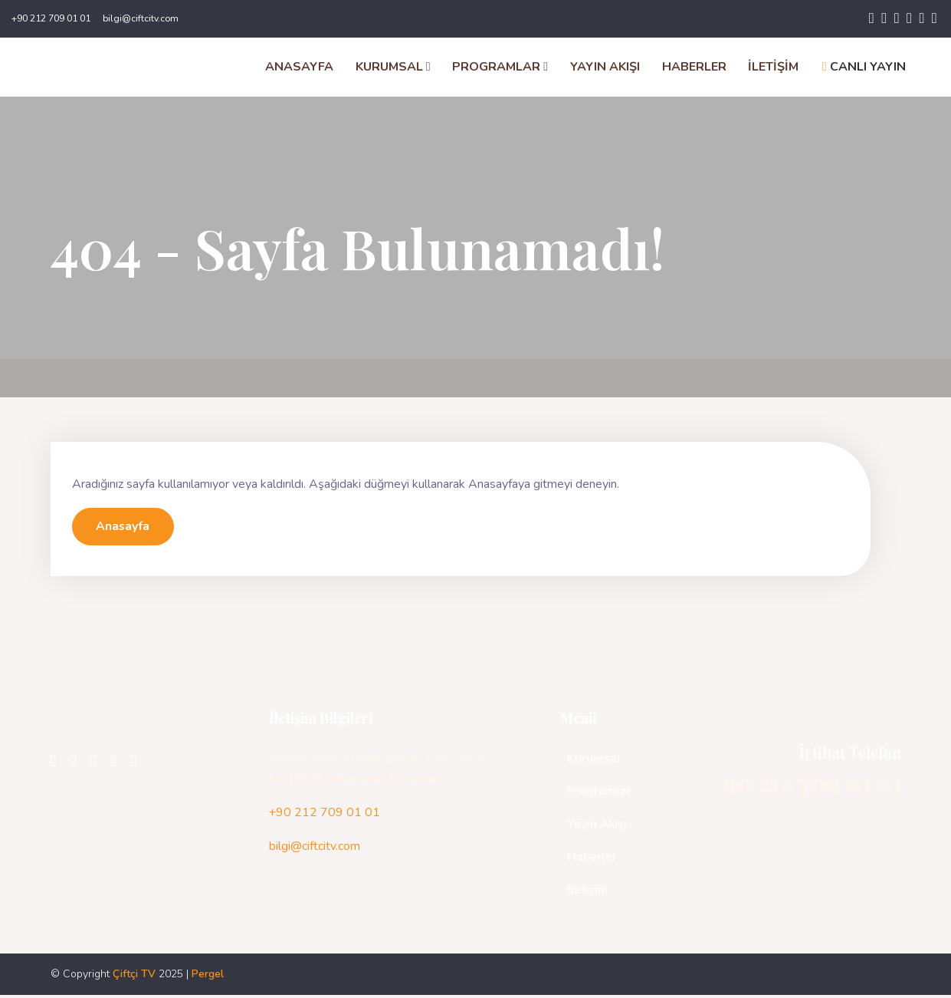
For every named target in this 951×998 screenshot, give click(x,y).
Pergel (208, 977)
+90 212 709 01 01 (50, 18)
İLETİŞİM (773, 68)
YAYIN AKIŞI (604, 68)
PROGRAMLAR (500, 68)
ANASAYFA (298, 68)
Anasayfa (124, 529)
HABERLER (693, 68)
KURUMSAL (392, 68)
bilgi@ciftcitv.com (141, 18)
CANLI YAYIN (863, 68)
